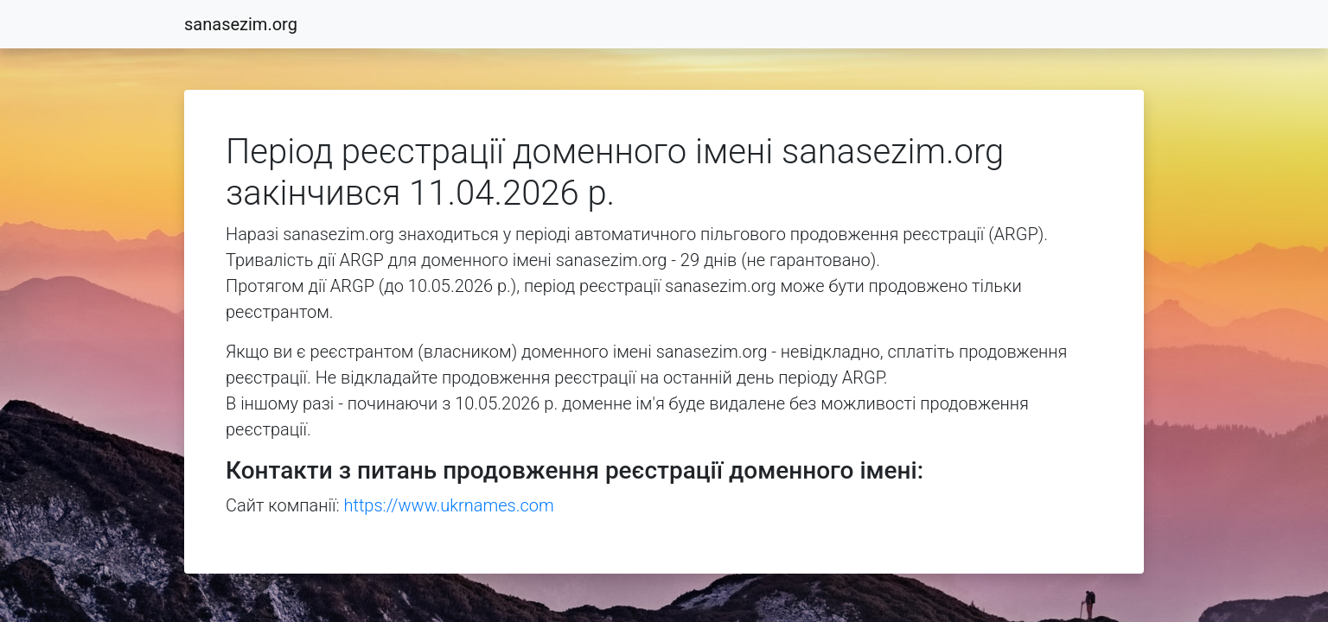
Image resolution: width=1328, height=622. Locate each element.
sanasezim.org (240, 24)
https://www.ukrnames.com (449, 505)
